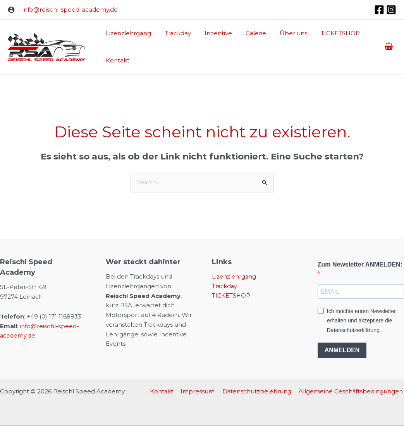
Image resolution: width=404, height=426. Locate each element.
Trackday (225, 286)
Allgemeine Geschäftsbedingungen (351, 391)
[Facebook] (379, 10)
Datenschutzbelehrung (259, 391)
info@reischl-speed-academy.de (70, 9)
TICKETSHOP (231, 296)
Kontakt (167, 391)
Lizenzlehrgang (234, 277)
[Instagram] (391, 10)
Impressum (201, 391)
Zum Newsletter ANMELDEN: (360, 264)
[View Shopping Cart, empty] (388, 47)
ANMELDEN (342, 350)
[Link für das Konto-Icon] (11, 9)
